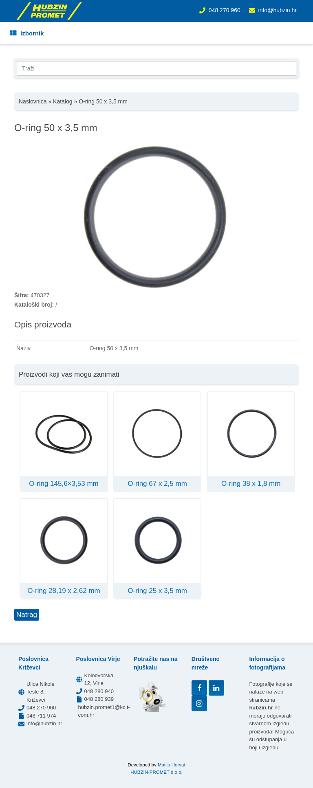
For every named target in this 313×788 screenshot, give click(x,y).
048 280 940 (99, 691)
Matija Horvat (171, 764)
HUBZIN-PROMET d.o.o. (156, 772)
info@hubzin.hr (277, 10)
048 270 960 (224, 10)
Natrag (26, 615)
